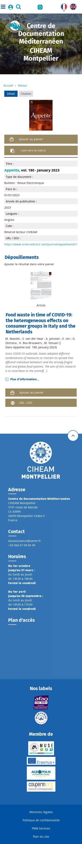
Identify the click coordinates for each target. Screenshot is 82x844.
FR (62, 6)
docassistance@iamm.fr (24, 541)
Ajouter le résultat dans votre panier (29, 264)
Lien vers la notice (33, 150)
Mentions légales (41, 812)
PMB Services (41, 828)
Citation (26, 94)
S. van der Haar (32, 339)
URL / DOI (25, 403)
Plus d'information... (24, 379)
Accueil (8, 85)
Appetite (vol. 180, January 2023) (35, 347)
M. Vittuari (51, 343)
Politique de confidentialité (41, 820)
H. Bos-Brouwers (30, 343)
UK (72, 6)
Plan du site (41, 836)
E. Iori (66, 339)
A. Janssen (53, 339)
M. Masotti (12, 339)
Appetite (11, 170)
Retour (22, 85)
